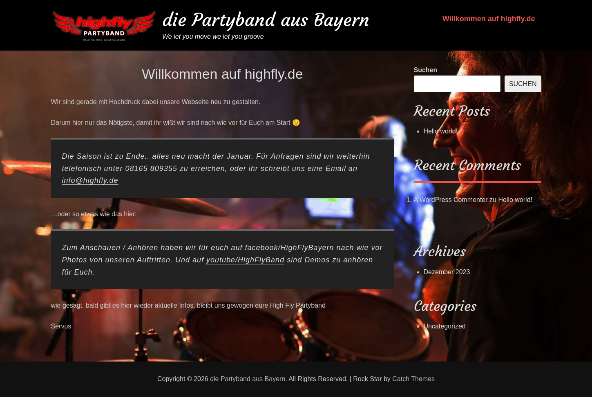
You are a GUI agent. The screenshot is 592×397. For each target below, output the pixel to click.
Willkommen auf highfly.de (488, 19)
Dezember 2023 (447, 271)
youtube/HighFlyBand (245, 260)
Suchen (426, 70)
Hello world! (441, 131)
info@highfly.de (90, 180)
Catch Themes (413, 378)
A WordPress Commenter (451, 199)
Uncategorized (445, 326)
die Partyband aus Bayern (265, 20)
